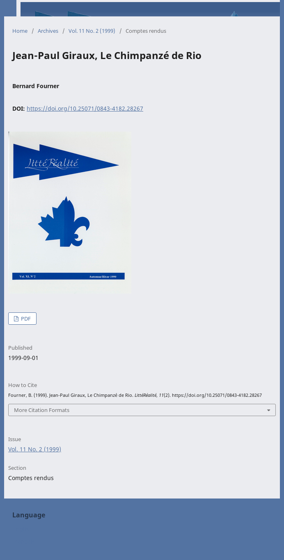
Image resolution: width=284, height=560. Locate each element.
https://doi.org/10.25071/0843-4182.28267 (85, 108)
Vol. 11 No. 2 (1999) (92, 30)
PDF (25, 318)
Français (23, 541)
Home (19, 30)
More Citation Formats (41, 410)
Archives (48, 30)
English (22, 529)
